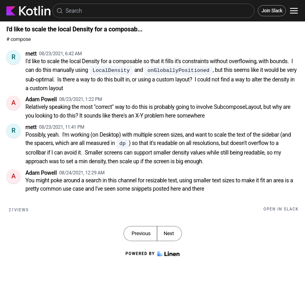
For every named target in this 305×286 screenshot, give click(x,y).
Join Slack (271, 11)
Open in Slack (281, 209)
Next (169, 233)
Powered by (152, 253)
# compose (18, 39)
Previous (141, 233)
